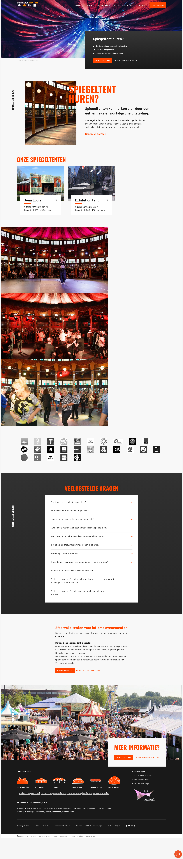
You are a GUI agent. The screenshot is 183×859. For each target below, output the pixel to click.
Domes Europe (90, 857)
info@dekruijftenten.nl (62, 846)
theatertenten (46, 814)
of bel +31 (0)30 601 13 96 (127, 61)
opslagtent (35, 814)
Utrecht (66, 832)
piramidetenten (59, 814)
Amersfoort (21, 829)
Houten (109, 829)
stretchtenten (24, 814)
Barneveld (59, 829)
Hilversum (101, 829)
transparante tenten (101, 814)
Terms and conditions (76, 857)
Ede (74, 829)
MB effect (25, 857)
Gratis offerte (104, 61)
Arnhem (50, 829)
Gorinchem (91, 829)
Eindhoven (81, 829)
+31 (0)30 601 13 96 (42, 846)
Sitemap (33, 857)
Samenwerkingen (44, 857)
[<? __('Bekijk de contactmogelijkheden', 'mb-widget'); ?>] (178, 854)
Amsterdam (32, 829)
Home (19, 61)
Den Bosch (68, 829)
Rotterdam (40, 832)
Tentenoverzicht (24, 792)
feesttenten (87, 814)
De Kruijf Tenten (23, 846)
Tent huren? (158, 6)
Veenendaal (57, 832)
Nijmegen (31, 832)
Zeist (72, 832)
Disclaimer (63, 857)
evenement (90, 125)
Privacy (55, 857)
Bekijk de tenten (94, 134)
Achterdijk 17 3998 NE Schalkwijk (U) (89, 846)
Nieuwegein (21, 832)
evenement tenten (74, 814)
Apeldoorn (41, 829)
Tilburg (48, 832)
